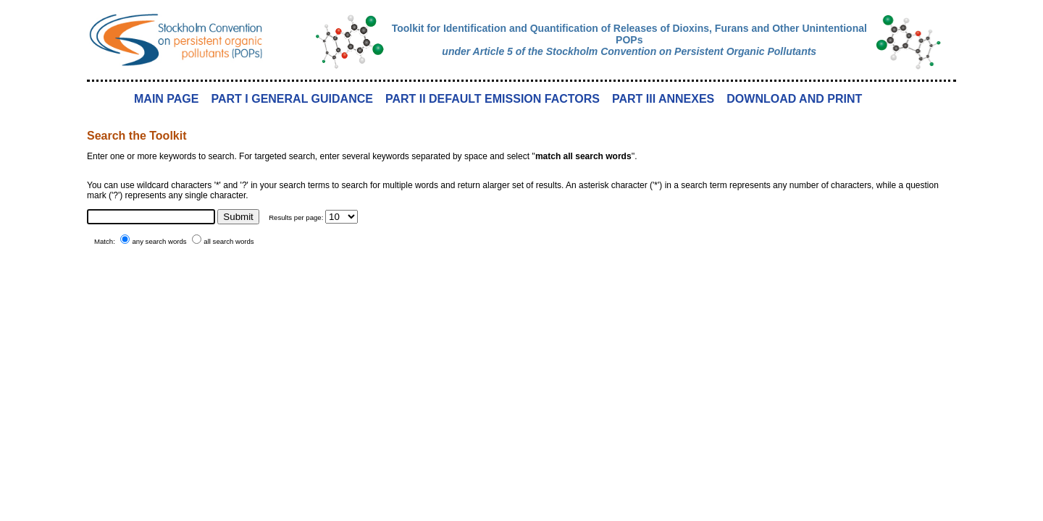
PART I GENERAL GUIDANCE (291, 99)
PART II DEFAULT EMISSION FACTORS (492, 99)
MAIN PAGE (166, 99)
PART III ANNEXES (663, 99)
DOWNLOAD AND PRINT (794, 99)
